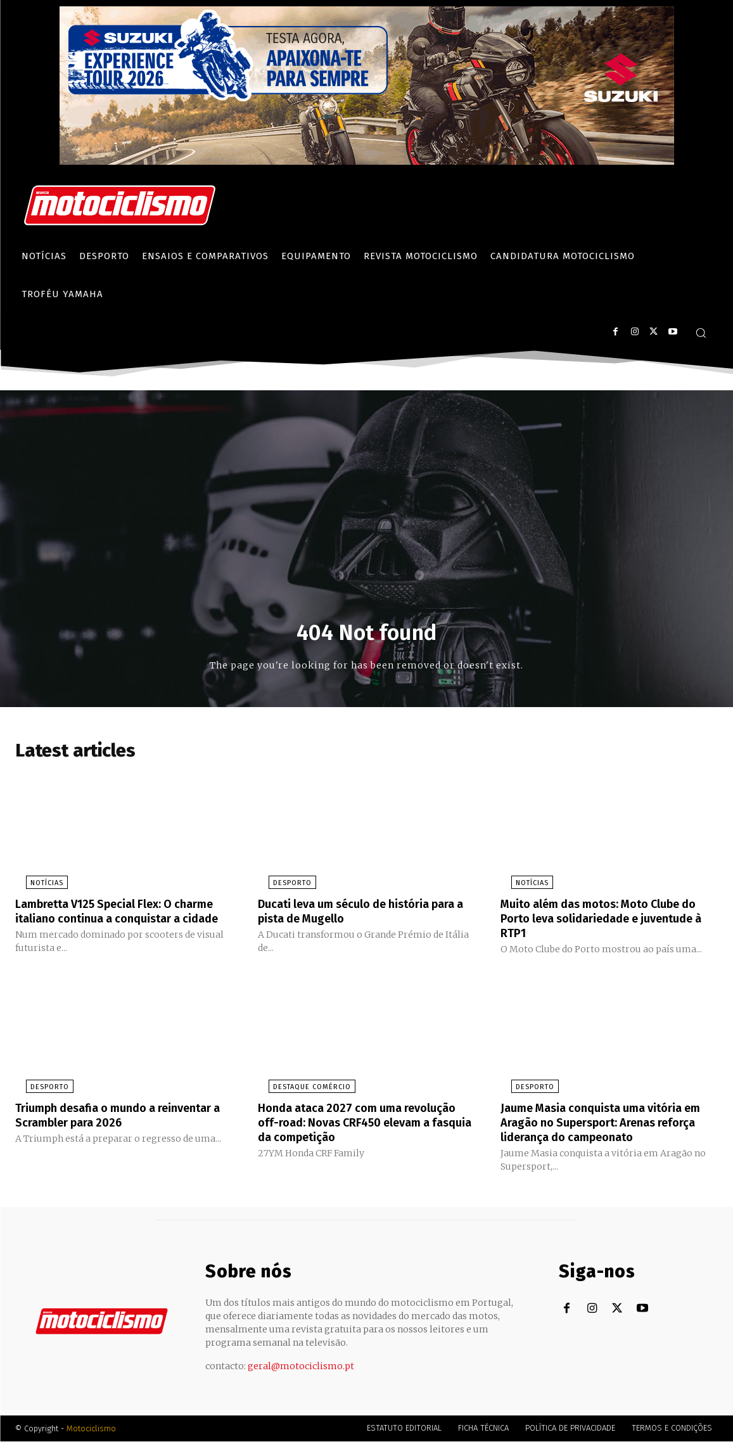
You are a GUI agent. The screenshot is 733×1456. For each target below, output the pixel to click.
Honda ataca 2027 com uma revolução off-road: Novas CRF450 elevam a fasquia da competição (356, 1137)
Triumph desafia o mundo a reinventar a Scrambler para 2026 (112, 1131)
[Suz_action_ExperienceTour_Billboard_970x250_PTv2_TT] (367, 161)
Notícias (36, 887)
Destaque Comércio (301, 1103)
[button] (701, 333)
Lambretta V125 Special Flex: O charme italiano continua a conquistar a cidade (104, 921)
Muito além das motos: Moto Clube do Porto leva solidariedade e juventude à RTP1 (602, 921)
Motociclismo (91, 1443)
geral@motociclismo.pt (301, 1380)
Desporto (281, 887)
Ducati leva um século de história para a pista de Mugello (354, 914)
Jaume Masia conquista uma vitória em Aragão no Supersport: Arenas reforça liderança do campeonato (601, 1137)
